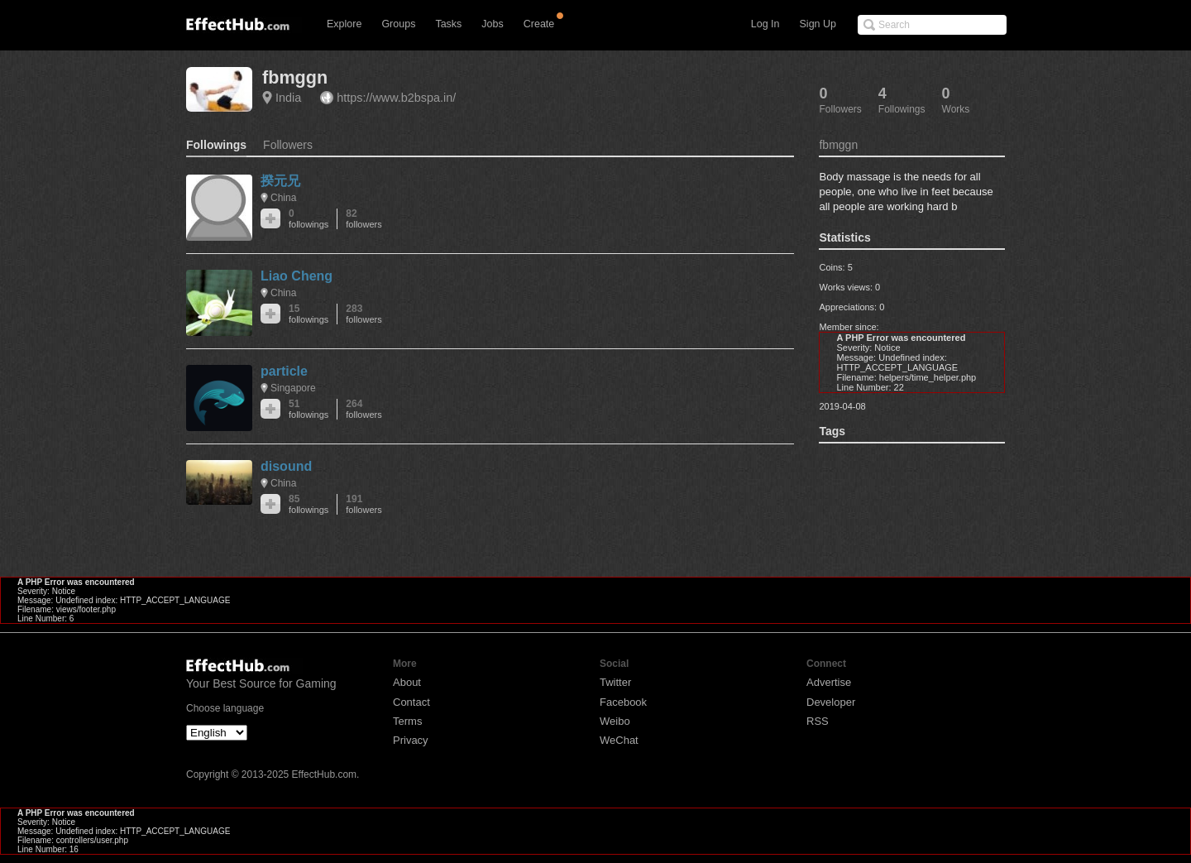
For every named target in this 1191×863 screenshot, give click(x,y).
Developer (830, 702)
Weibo (615, 721)
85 (308, 504)
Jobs (492, 24)
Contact (411, 702)
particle (284, 371)
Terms (407, 721)
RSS (817, 721)
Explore (344, 24)
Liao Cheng (296, 276)
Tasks (448, 24)
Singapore (293, 388)
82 (363, 219)
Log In (765, 24)
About (407, 682)
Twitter (615, 682)
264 (363, 409)
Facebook (623, 702)
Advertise (828, 682)
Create (539, 24)
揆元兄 (280, 181)
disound (286, 466)
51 (308, 409)
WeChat (619, 740)
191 (363, 504)
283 (363, 314)
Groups (398, 24)
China (283, 198)
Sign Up (818, 24)
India (288, 97)
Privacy (410, 740)
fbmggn (295, 77)
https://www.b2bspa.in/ (396, 97)
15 (308, 314)
